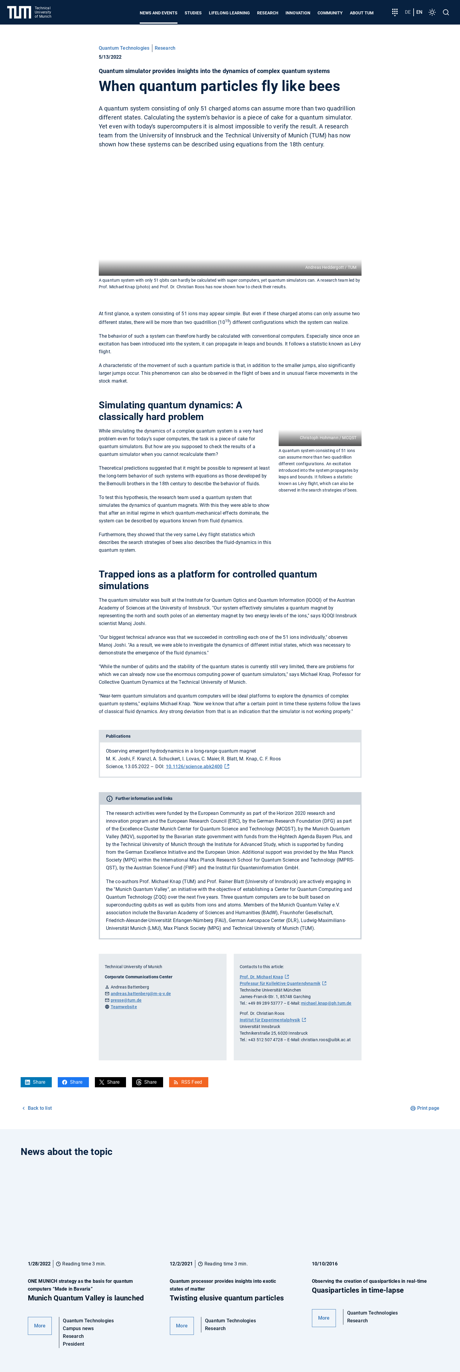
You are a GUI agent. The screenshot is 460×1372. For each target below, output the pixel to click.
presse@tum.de (126, 1000)
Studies (193, 12)
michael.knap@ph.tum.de (326, 1003)
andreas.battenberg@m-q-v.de (141, 993)
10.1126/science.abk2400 (194, 766)
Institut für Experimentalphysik (270, 1020)
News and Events (158, 12)
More (40, 1326)
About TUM (362, 12)
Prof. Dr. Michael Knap (261, 976)
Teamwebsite (124, 1006)
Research (267, 12)
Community (330, 12)
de (408, 12)
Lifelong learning (229, 12)
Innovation (298, 12)
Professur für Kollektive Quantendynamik (280, 983)
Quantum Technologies (124, 48)
